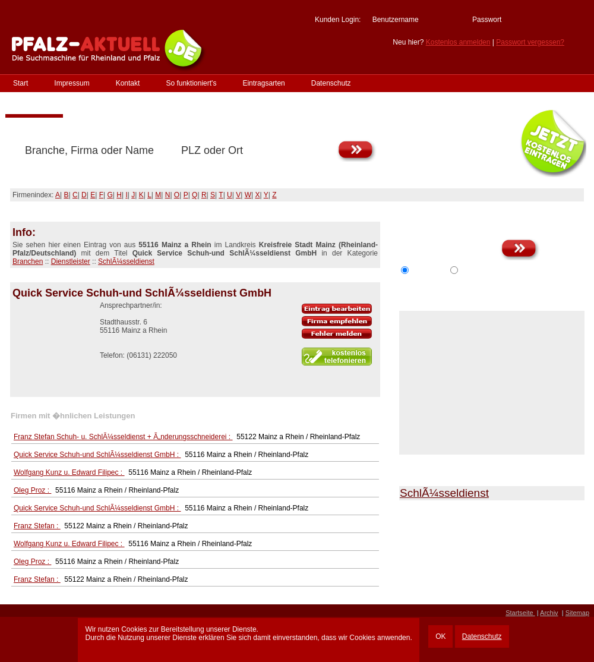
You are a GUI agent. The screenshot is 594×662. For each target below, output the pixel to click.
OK (440, 636)
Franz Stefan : (37, 526)
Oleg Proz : (32, 490)
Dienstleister (70, 261)
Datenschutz (482, 636)
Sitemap (577, 612)
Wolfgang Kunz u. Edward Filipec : (69, 472)
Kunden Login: (338, 19)
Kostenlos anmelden (458, 42)
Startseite (520, 612)
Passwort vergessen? (530, 42)
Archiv (549, 612)
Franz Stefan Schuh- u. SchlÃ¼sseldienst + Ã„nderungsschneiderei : (123, 437)
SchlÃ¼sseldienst (126, 261)
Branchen (27, 261)
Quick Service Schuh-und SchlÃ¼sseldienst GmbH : (97, 454)
